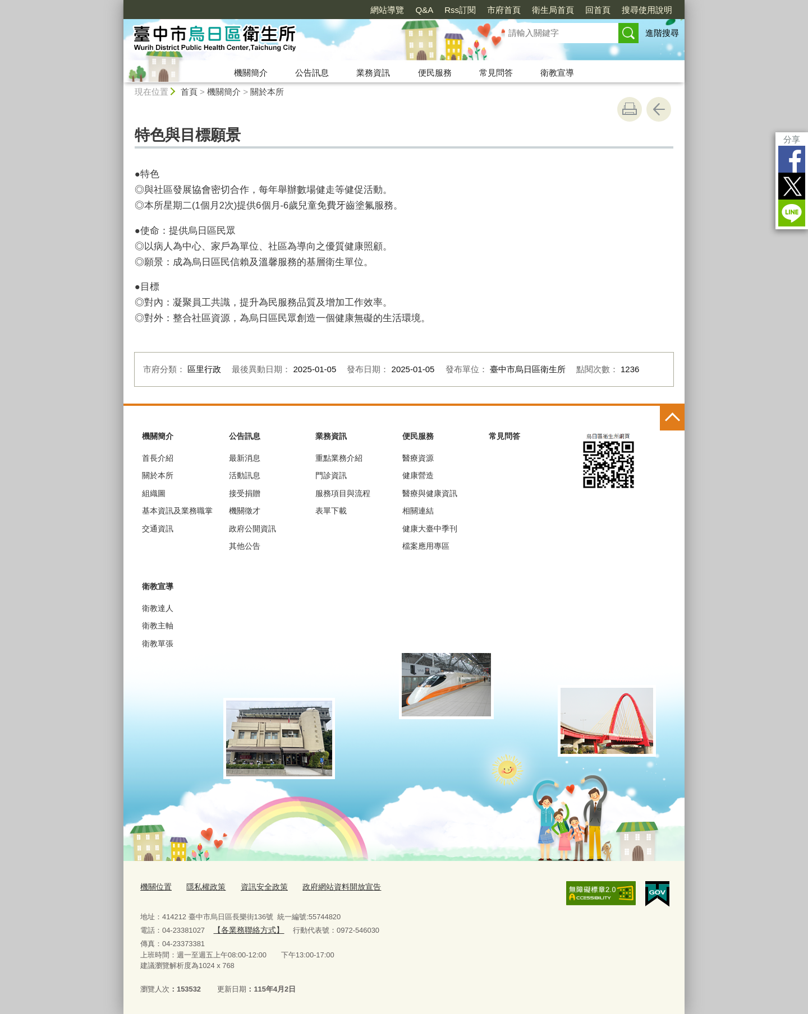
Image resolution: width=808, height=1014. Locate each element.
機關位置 (154, 886)
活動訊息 (244, 475)
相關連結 (418, 510)
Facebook (791, 159)
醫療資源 (418, 457)
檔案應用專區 (425, 545)
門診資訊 (331, 475)
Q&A (424, 10)
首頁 (189, 91)
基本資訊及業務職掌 (177, 510)
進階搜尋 (662, 33)
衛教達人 (157, 608)
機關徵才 (244, 510)
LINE (791, 213)
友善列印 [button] (629, 109)
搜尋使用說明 (647, 10)
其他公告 (244, 545)
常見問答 (496, 72)
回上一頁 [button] (658, 109)
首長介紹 (157, 457)
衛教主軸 (157, 625)
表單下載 (331, 510)
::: (118, 5)
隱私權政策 (202, 886)
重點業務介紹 (338, 457)
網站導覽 (387, 10)
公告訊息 (312, 72)
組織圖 (154, 493)
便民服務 (435, 72)
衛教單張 (157, 643)
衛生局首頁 (553, 10)
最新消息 (244, 457)
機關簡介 (251, 72)
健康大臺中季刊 (429, 528)
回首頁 (597, 10)
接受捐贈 (244, 493)
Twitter (791, 186)
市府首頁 (504, 10)
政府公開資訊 (252, 528)
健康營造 (418, 475)
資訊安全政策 (257, 886)
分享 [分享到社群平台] (791, 139)
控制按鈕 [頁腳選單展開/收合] (672, 418)
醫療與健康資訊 (429, 493)
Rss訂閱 (460, 10)
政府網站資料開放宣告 (330, 886)
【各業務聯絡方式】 (246, 928)
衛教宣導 (557, 72)
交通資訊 (157, 528)
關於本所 (267, 91)
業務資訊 (373, 72)
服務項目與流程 (342, 493)
